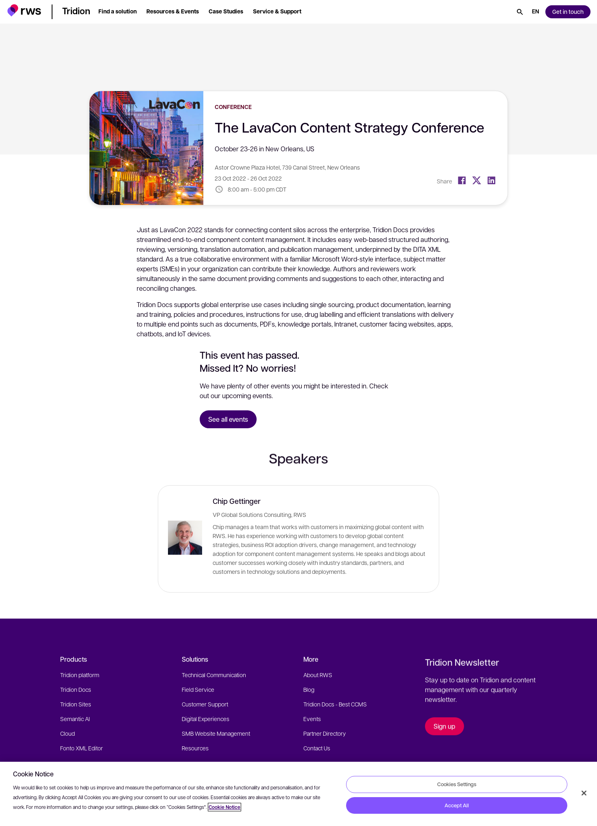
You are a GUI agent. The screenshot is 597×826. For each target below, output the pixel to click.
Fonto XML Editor (81, 748)
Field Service (198, 689)
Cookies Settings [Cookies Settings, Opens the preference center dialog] (456, 784)
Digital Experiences (205, 718)
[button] (24, 10)
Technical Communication (214, 674)
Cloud (67, 733)
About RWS (317, 674)
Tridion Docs (75, 689)
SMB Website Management (216, 733)
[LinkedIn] (491, 180)
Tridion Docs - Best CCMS (335, 704)
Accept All (456, 805)
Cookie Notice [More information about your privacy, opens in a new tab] (224, 807)
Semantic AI (75, 718)
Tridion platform (79, 674)
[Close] (584, 793)
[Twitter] (477, 180)
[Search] (520, 12)
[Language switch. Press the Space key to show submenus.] (535, 12)
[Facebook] (462, 180)
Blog (308, 689)
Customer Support (205, 704)
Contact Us (316, 748)
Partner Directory (324, 733)
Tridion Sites (75, 704)
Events (312, 718)
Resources (195, 748)
